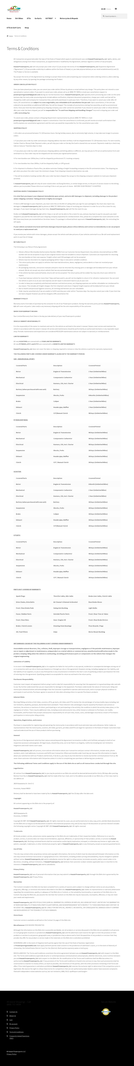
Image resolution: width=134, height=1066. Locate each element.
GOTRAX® (49, 18)
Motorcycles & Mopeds (69, 18)
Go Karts (38, 18)
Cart (11, 1020)
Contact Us (13, 1012)
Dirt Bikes (19, 18)
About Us (12, 1016)
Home (9, 18)
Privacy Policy (14, 1028)
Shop (27, 28)
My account (13, 1024)
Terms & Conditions (16, 1032)
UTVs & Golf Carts (14, 28)
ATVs (29, 18)
